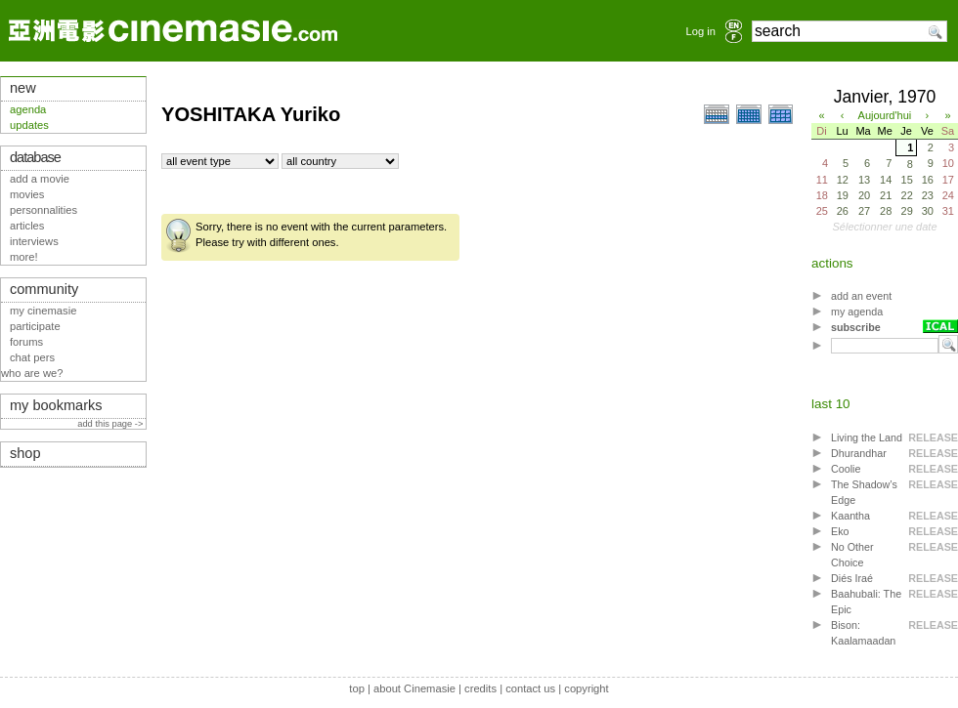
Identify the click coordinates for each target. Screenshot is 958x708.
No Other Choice (852, 554)
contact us (530, 688)
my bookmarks (56, 405)
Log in (701, 31)
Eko (840, 531)
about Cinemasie (414, 688)
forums (26, 342)
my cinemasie (43, 310)
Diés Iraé (852, 578)
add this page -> (111, 424)
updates (29, 125)
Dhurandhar (859, 453)
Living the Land (866, 437)
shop (25, 453)
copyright (586, 688)
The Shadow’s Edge (864, 492)
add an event (861, 296)
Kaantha (850, 515)
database (35, 157)
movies (27, 194)
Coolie (845, 469)
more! (24, 257)
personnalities (43, 210)
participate (35, 326)
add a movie (39, 179)
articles (27, 225)
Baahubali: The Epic (866, 601)
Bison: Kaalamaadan (863, 632)
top (357, 688)
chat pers (32, 357)
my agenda (857, 311)
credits (480, 688)
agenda (28, 109)
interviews (34, 241)
